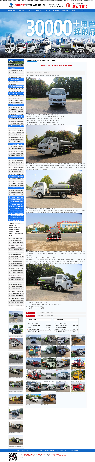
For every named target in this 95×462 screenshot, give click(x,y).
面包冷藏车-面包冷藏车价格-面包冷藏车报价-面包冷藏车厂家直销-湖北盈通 (15, 147)
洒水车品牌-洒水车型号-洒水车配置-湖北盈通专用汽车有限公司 (15, 266)
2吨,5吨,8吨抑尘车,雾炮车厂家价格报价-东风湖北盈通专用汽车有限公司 (16, 91)
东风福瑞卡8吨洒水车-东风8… (61, 323)
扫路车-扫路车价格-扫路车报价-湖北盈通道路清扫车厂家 (15, 119)
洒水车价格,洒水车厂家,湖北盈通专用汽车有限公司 (16, 257)
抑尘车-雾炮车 (47, 10)
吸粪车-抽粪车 (14, 84)
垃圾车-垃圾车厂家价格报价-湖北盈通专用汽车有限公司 (15, 289)
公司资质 (71, 450)
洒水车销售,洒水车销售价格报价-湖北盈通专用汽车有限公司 (15, 254)
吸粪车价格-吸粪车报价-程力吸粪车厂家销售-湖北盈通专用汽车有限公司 (15, 278)
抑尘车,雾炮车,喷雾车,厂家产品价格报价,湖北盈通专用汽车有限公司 (15, 261)
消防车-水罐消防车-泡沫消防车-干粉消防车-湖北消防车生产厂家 (15, 303)
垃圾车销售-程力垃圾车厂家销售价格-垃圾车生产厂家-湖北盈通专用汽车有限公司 (16, 294)
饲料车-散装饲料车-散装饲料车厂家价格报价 (15, 193)
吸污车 (41, 450)
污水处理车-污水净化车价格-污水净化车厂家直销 (15, 142)
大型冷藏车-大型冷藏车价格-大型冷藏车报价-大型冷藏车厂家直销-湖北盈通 (15, 156)
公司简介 (74, 10)
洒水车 (92, 0)
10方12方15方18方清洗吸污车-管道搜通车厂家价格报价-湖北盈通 (15, 135)
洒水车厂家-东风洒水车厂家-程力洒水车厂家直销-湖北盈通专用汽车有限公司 (15, 268)
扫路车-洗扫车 (65, 10)
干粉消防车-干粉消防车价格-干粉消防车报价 (15, 183)
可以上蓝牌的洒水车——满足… (34, 331)
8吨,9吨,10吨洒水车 (15, 72)
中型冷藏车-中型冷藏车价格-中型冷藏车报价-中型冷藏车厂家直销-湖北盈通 (15, 154)
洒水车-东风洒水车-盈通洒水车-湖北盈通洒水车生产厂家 (15, 273)
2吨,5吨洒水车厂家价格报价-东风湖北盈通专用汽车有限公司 (15, 107)
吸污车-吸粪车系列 (15, 79)
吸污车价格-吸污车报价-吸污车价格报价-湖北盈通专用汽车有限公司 (15, 284)
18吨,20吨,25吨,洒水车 (16, 77)
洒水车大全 (30, 10)
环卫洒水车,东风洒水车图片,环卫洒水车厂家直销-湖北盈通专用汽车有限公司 (16, 252)
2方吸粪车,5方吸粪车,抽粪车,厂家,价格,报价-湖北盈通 (15, 128)
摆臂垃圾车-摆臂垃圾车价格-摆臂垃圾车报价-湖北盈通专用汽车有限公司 (15, 172)
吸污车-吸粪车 (56, 10)
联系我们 (82, 10)
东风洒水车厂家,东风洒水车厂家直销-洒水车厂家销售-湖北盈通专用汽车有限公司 (15, 248)
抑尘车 (28, 450)
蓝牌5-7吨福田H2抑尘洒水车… (34, 323)
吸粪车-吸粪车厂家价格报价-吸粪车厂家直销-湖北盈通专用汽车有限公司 (15, 275)
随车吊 (66, 450)
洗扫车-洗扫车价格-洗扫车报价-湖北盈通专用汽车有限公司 (15, 124)
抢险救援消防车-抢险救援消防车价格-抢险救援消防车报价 (16, 186)
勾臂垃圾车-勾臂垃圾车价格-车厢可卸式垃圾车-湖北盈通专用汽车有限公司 (15, 163)
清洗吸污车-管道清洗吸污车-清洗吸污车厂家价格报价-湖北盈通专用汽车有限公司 (15, 287)
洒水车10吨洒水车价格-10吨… (61, 327)
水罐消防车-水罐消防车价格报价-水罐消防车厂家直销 (16, 301)
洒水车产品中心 (21, 10)
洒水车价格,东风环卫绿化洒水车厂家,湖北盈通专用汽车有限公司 (15, 250)
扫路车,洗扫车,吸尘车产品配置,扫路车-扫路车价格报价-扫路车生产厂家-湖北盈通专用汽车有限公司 (16, 296)
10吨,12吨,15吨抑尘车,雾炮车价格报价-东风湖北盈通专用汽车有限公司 (15, 89)
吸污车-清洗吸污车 (15, 81)
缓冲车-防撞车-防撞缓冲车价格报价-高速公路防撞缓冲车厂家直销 (15, 190)
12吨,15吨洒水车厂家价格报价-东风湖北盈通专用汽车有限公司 (15, 112)
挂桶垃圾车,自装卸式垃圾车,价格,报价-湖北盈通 (16, 165)
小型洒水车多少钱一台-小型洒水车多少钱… (45, 315)
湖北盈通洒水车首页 (12, 10)
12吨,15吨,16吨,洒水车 (16, 75)
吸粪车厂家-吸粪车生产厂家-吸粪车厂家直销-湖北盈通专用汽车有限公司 (15, 280)
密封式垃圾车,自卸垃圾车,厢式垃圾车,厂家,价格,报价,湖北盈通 (16, 174)
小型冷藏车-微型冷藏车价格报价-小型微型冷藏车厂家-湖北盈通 (16, 149)
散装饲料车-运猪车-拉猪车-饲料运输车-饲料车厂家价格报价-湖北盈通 (15, 305)
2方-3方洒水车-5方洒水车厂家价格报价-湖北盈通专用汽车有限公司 (16, 96)
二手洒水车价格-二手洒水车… (61, 325)
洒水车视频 (38, 10)
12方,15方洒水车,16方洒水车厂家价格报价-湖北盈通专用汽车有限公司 (15, 100)
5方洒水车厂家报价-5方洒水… (61, 329)
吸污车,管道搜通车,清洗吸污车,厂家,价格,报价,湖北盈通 (15, 140)
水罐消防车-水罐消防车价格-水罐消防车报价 (15, 179)
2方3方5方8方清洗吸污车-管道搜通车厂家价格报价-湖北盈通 (16, 133)
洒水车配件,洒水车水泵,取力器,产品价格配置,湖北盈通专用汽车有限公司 (15, 264)
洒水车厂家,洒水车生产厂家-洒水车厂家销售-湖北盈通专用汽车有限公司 (15, 243)
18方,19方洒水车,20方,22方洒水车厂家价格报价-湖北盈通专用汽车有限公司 (15, 103)
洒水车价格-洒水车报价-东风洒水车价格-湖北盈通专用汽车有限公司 (15, 271)
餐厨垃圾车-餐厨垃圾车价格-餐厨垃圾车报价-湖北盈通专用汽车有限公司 (15, 170)
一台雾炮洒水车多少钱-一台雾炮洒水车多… (45, 312)
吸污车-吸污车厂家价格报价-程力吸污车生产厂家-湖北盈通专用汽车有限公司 (15, 282)
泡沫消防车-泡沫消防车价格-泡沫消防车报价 (15, 181)
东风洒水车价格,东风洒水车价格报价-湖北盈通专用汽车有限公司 (15, 238)
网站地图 (88, 0)
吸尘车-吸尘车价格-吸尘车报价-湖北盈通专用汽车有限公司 (15, 121)
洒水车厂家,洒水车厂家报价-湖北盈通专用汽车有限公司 (15, 245)
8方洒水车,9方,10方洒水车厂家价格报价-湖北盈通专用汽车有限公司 (15, 98)
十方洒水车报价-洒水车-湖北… (34, 329)
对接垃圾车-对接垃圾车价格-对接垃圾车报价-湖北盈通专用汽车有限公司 (15, 167)
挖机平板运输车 (60, 450)
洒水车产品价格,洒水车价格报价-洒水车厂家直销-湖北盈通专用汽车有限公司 (15, 241)
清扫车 (32, 450)
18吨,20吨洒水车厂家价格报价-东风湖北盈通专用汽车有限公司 (15, 114)
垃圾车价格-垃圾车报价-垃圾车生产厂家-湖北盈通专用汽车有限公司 (15, 291)
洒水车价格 (45, 75)
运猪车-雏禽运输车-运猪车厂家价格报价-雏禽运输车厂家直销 (15, 195)
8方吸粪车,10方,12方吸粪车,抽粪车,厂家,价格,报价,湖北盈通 (15, 130)
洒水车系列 (13, 68)
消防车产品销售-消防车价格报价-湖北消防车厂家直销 (16, 298)
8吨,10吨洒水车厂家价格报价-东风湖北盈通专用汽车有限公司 (15, 110)
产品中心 (23, 450)
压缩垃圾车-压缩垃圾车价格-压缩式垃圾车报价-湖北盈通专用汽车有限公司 (15, 160)
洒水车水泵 (46, 450)
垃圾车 (37, 450)
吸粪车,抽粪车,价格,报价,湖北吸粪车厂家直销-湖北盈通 (15, 137)
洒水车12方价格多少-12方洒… (34, 327)
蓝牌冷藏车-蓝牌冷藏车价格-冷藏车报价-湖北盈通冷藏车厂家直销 (15, 151)
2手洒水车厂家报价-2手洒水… (34, 325)
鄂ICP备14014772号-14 (45, 455)
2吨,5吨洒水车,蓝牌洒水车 (16, 70)
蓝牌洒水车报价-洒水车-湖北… (61, 331)
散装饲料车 (52, 450)
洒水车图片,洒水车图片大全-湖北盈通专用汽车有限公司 (15, 259)
